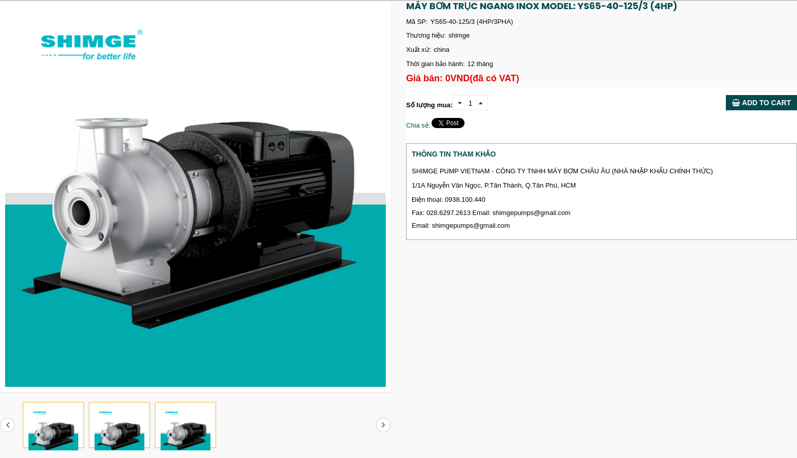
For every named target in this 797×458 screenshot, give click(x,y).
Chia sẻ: (418, 125)
